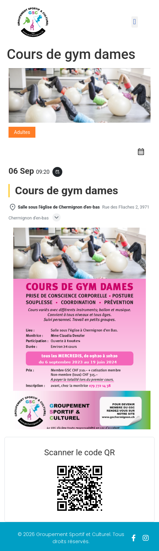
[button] (134, 22)
